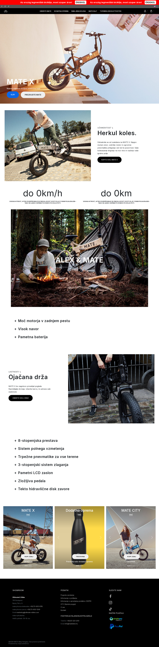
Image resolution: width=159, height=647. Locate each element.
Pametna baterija (33, 337)
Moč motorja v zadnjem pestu (44, 321)
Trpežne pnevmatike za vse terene (48, 457)
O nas (63, 607)
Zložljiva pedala (32, 481)
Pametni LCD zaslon (35, 473)
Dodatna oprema (61, 11)
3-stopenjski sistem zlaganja (43, 465)
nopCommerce (23, 643)
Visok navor (28, 329)
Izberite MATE (45, 11)
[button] (155, 6)
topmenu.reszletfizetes (110, 11)
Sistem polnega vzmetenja (41, 448)
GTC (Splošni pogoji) (68, 604)
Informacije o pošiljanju (69, 598)
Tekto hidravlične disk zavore (43, 489)
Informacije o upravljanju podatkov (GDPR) (76, 601)
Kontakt (63, 610)
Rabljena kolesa (78, 11)
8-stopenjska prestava (38, 440)
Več (28, 514)
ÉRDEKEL (85, 2)
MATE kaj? (93, 11)
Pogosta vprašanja (67, 595)
